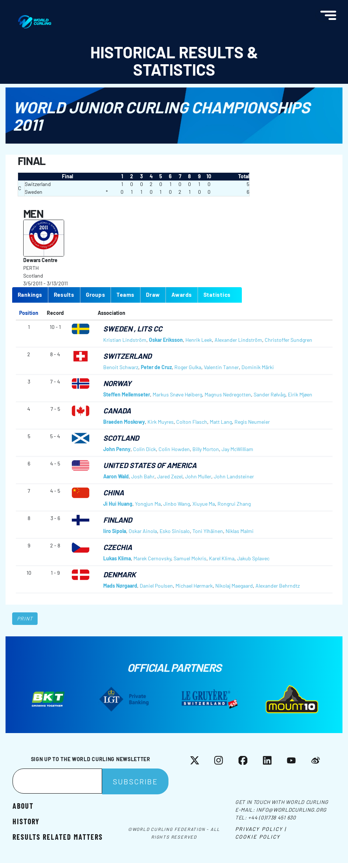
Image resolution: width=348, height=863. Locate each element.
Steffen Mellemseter (126, 394)
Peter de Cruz (156, 367)
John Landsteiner (234, 476)
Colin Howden (174, 449)
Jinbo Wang (176, 504)
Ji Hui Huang (117, 504)
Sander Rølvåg (269, 394)
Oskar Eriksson (166, 340)
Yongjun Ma (148, 504)
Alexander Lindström (238, 340)
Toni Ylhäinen (207, 531)
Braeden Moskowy (124, 422)
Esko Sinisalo (175, 531)
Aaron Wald (116, 476)
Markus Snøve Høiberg (177, 394)
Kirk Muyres (160, 422)
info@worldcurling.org (291, 810)
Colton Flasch (191, 422)
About (23, 805)
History (26, 821)
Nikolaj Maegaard (234, 585)
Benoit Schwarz (120, 367)
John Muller (198, 476)
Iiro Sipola (114, 531)
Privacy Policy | (260, 829)
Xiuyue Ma (203, 504)
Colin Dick (144, 449)
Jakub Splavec (253, 558)
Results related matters (58, 836)
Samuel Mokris (190, 558)
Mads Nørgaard (120, 585)
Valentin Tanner (221, 367)
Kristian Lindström (124, 340)
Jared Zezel (169, 476)
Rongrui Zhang (234, 504)
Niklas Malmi (240, 531)
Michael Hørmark (194, 585)
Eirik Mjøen (300, 394)
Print (25, 618)
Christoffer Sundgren (288, 340)
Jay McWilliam (237, 449)
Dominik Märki (257, 367)
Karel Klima (221, 558)
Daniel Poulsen (156, 585)
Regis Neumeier (252, 422)
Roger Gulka (187, 367)
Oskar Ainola (143, 531)
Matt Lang (221, 422)
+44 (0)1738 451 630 (272, 817)
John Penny (116, 449)
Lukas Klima (117, 558)
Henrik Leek (198, 340)
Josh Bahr (142, 476)
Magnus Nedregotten (228, 394)
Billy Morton (205, 449)
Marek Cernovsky (152, 558)
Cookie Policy (257, 836)
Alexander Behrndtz (277, 585)
